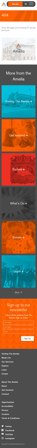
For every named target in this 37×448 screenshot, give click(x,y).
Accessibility (7, 406)
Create (5, 374)
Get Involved (7, 390)
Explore (5, 366)
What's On (6, 358)
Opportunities (8, 402)
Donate (15, 4)
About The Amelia (10, 382)
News (4, 386)
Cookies (5, 414)
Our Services (7, 362)
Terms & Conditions (11, 418)
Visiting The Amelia (10, 354)
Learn (4, 370)
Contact (5, 394)
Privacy (5, 410)
